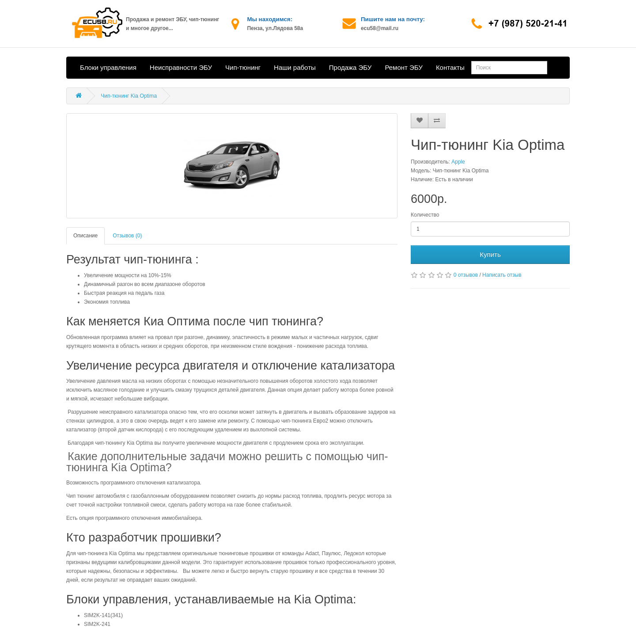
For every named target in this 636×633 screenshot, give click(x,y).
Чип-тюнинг (243, 67)
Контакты (450, 67)
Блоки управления (108, 67)
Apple (458, 162)
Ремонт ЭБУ (403, 67)
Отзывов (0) (127, 236)
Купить (490, 254)
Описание (85, 236)
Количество (425, 215)
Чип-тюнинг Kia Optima (129, 96)
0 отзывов (466, 275)
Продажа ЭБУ (350, 67)
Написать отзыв (501, 275)
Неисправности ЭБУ (181, 67)
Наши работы (295, 67)
